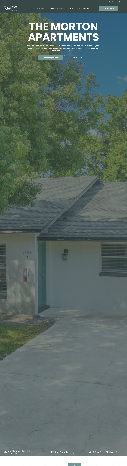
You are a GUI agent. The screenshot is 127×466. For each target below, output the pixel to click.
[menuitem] (32, 7)
